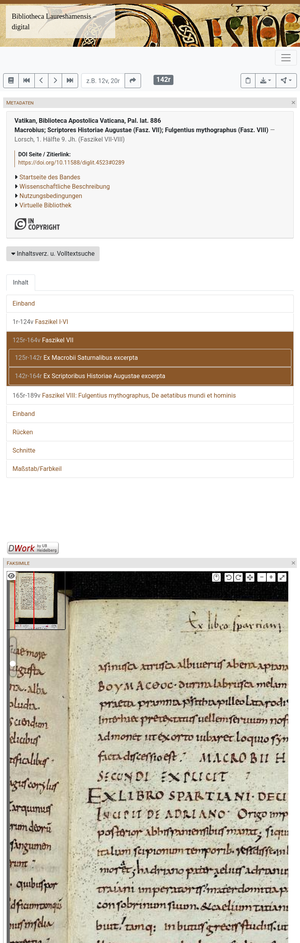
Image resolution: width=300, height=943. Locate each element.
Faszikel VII (42, 340)
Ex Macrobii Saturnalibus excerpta (76, 357)
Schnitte (23, 450)
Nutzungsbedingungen (51, 196)
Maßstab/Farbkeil (37, 468)
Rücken (22, 432)
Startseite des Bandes (50, 177)
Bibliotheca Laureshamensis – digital (54, 21)
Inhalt (21, 282)
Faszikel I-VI (40, 322)
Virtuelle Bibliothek (45, 205)
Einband (23, 303)
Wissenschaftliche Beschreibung (65, 186)
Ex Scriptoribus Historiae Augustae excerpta (90, 376)
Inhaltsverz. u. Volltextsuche (53, 253)
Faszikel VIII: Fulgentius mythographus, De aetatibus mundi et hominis (124, 395)
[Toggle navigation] (286, 57)
